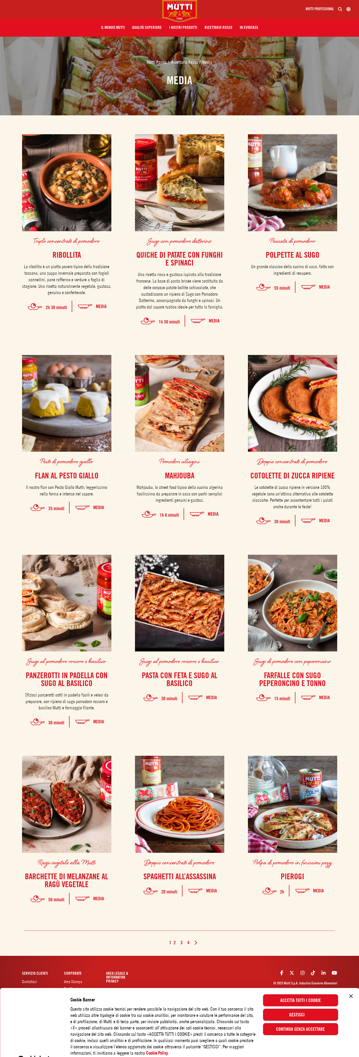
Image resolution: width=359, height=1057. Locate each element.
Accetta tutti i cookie (300, 986)
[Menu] (83, 9)
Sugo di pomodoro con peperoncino (292, 660)
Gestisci (300, 1000)
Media (207, 62)
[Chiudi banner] (351, 982)
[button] (112, 27)
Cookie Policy (157, 1038)
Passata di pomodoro (292, 240)
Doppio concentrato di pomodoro (292, 461)
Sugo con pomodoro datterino (179, 240)
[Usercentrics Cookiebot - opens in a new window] (34, 1046)
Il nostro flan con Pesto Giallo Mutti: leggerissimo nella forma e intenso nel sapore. (66, 490)
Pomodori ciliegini (179, 461)
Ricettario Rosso (185, 62)
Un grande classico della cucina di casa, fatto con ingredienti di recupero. (292, 270)
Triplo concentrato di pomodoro (67, 240)
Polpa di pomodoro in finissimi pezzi (292, 862)
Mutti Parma (157, 62)
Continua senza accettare (300, 1014)
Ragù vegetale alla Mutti (67, 862)
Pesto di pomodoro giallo (66, 461)
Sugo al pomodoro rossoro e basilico (66, 660)
